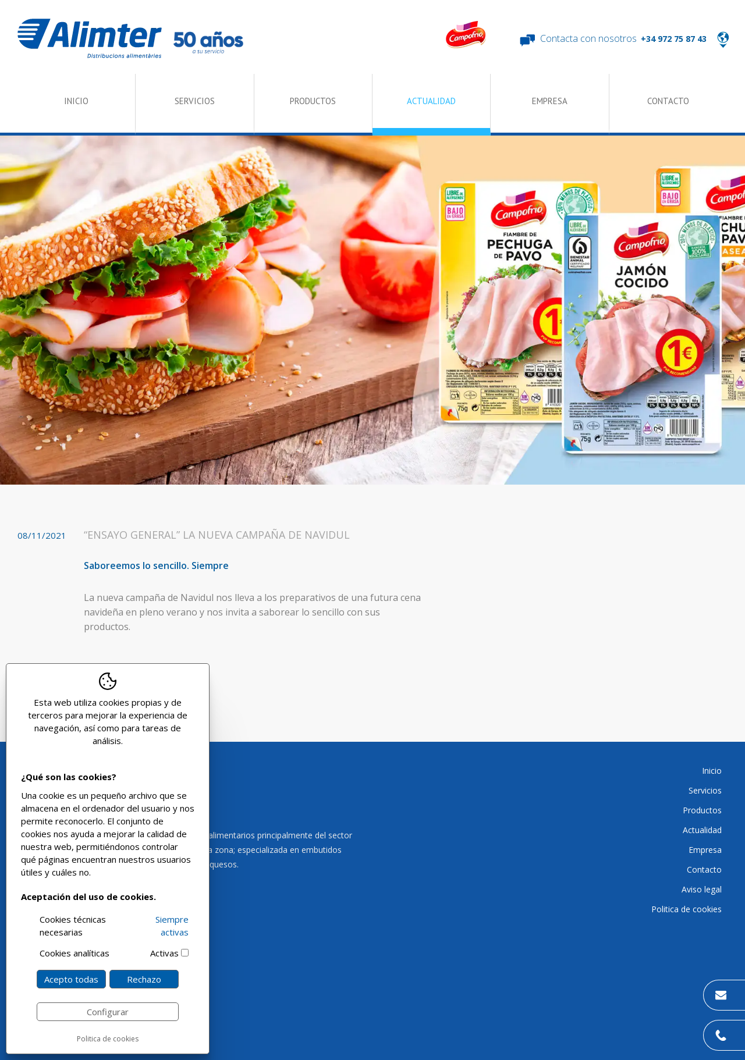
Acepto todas (71, 979)
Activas (164, 953)
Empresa (549, 100)
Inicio (76, 100)
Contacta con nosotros (588, 38)
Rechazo (144, 979)
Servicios (195, 100)
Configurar (108, 1012)
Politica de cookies (108, 1039)
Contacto (668, 100)
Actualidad (431, 100)
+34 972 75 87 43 (674, 38)
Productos (313, 100)
